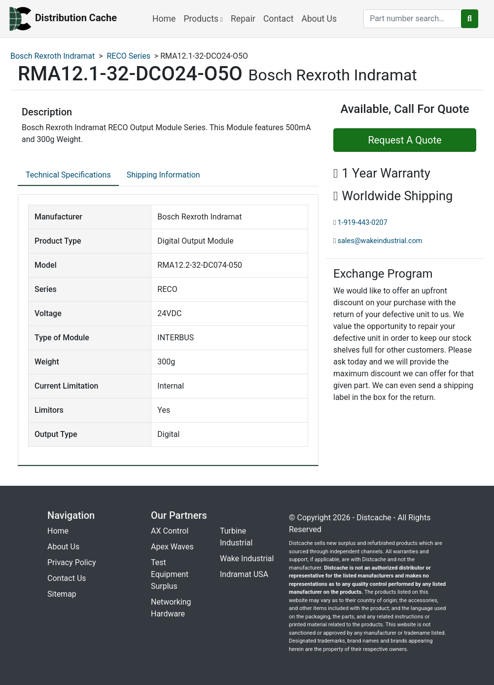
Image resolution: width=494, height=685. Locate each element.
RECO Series (128, 56)
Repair (243, 19)
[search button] (469, 18)
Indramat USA (244, 574)
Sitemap (61, 594)
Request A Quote (404, 140)
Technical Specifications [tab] (68, 175)
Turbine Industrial (236, 536)
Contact (278, 19)
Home (164, 19)
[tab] (68, 175)
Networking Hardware (171, 607)
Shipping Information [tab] (163, 175)
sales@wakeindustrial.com (380, 241)
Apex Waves (172, 546)
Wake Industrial (247, 558)
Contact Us (66, 578)
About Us (319, 19)
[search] (412, 18)
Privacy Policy (71, 562)
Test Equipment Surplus (169, 574)
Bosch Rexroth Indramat (52, 56)
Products (203, 19)
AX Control (169, 531)
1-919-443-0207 (363, 222)
